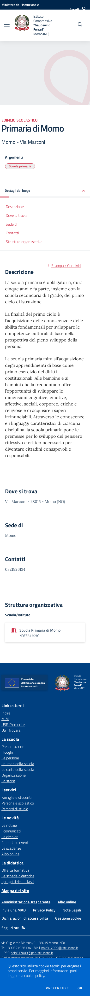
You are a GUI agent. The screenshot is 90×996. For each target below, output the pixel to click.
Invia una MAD (13, 910)
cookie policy (34, 975)
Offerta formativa (15, 870)
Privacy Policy (44, 910)
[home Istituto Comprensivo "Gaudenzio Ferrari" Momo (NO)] (36, 25)
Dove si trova (16, 215)
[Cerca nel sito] (80, 25)
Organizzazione (13, 775)
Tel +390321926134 (16, 947)
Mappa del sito (15, 890)
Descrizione (15, 206)
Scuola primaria (20, 166)
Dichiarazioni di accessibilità (24, 918)
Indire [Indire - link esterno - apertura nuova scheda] (5, 713)
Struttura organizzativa (24, 242)
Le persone (10, 758)
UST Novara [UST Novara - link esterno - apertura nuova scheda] (10, 730)
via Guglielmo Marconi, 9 (18, 942)
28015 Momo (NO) (51, 942)
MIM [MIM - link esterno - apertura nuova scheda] (5, 719)
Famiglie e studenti (16, 797)
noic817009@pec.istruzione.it (32, 952)
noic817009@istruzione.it (59, 947)
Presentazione (12, 746)
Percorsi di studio (14, 809)
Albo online (10, 854)
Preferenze (57, 988)
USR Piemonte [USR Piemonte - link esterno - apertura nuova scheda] (13, 724)
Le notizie (9, 825)
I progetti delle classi (17, 881)
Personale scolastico (17, 803)
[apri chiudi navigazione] (7, 25)
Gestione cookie (68, 918)
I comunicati (11, 831)
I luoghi (7, 752)
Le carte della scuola (17, 769)
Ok (80, 988)
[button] (45, 190)
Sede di (11, 224)
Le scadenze (11, 848)
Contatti (12, 233)
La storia (8, 781)
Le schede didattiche (17, 876)
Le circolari (9, 837)
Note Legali (72, 910)
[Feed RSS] (23, 928)
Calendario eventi (15, 842)
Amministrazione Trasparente (25, 902)
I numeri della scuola (17, 764)
